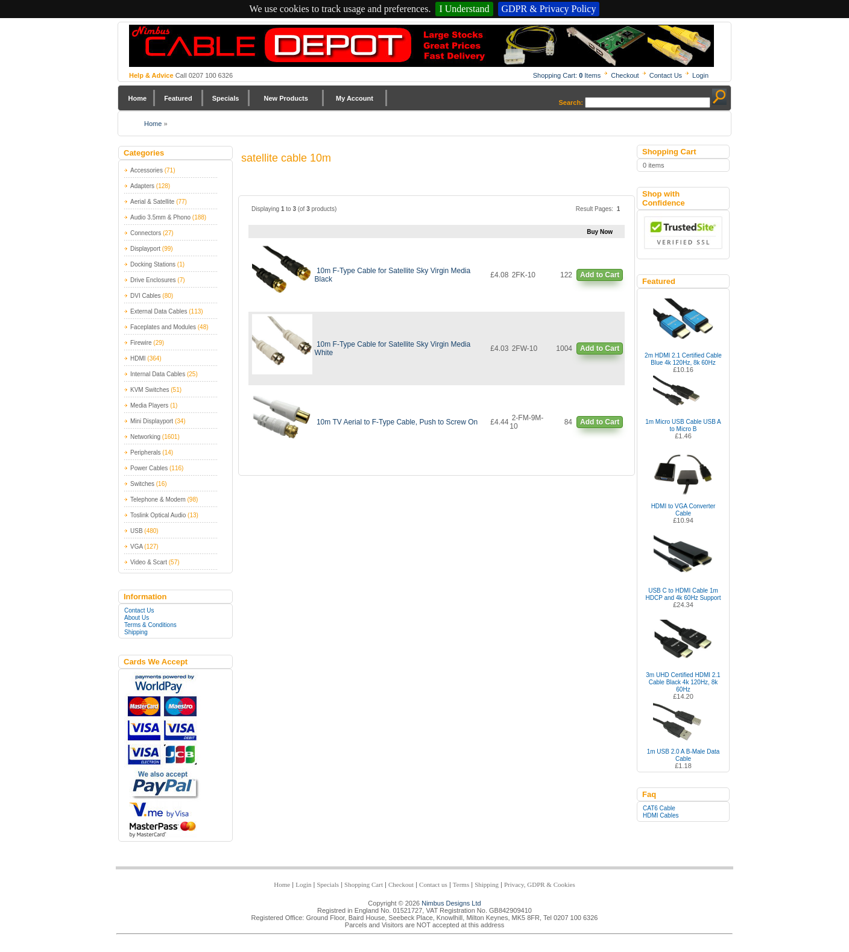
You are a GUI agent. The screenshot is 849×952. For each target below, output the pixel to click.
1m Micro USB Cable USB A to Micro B (683, 425)
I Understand (464, 9)
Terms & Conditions (150, 625)
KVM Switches (149, 389)
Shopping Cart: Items (567, 75)
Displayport (145, 248)
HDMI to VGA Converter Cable (683, 510)
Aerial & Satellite (152, 201)
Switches (142, 484)
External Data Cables (159, 311)
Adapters (142, 186)
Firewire (141, 342)
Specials (225, 98)
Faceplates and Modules (163, 327)
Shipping (136, 632)
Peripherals (145, 452)
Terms (461, 884)
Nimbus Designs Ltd (451, 903)
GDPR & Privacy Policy (549, 9)
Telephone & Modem (158, 499)
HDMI (138, 358)
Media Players (149, 405)
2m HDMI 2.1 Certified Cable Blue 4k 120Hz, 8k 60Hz (683, 359)
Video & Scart (148, 562)
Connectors (145, 233)
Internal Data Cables (157, 374)
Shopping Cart (363, 884)
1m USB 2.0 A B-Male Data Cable (683, 755)
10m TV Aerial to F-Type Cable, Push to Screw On (397, 422)
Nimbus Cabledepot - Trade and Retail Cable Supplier (421, 46)
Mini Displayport (151, 421)
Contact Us (665, 75)
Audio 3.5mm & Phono (160, 217)
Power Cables (149, 468)
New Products (286, 98)
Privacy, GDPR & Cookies (539, 884)
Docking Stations (152, 264)
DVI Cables (145, 295)
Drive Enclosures (153, 280)
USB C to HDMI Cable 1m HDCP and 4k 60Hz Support (683, 594)
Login (700, 75)
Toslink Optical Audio (158, 515)
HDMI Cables (660, 815)
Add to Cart (599, 275)
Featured (178, 98)
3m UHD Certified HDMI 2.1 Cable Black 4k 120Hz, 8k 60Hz (683, 682)
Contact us (433, 884)
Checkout (625, 75)
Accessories (146, 170)
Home (137, 98)
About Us (136, 617)
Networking (145, 436)
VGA (136, 546)
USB (136, 531)
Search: (571, 102)
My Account (354, 98)
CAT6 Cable (659, 808)
